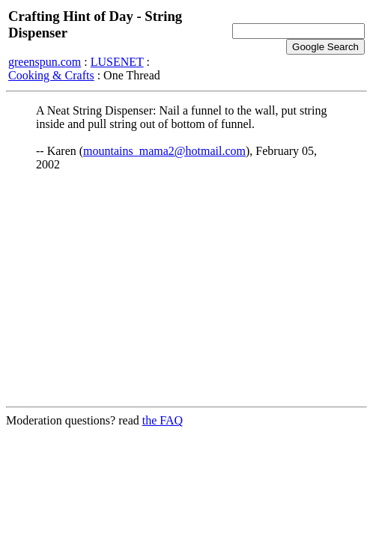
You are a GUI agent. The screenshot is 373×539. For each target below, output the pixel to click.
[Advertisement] (186, 290)
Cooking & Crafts (51, 75)
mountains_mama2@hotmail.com (164, 150)
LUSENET (117, 61)
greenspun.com (44, 61)
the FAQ (162, 420)
